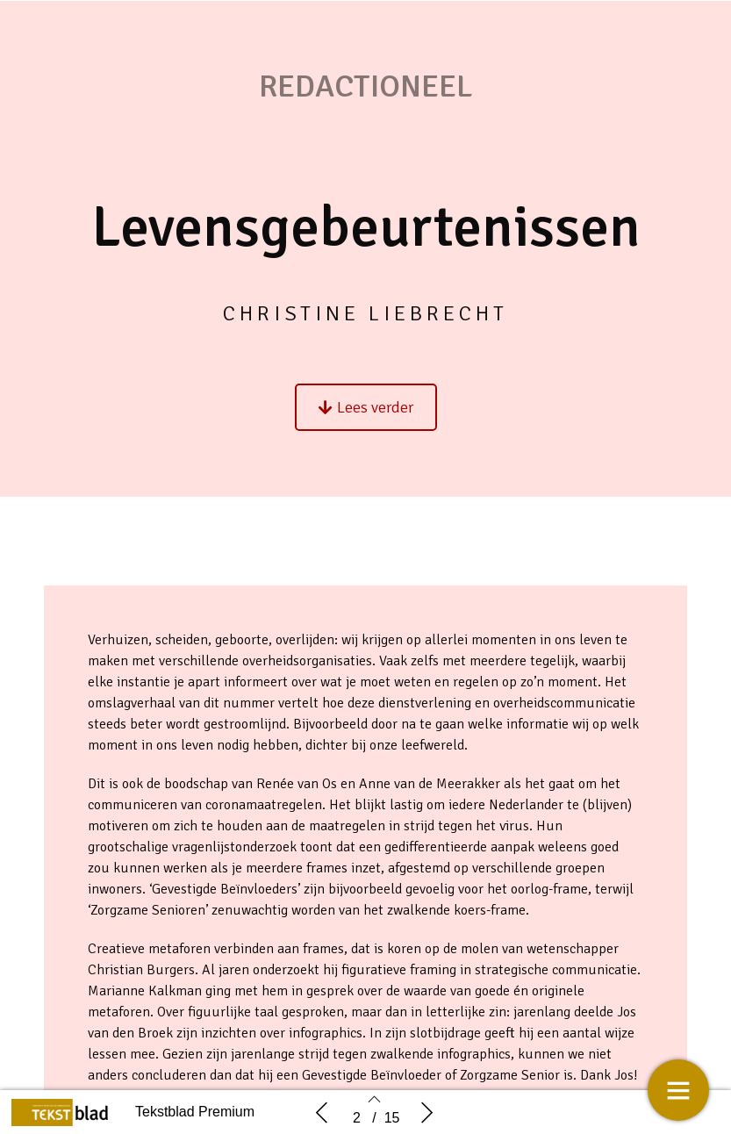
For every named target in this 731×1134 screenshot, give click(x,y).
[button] (366, 419)
